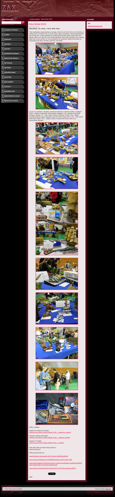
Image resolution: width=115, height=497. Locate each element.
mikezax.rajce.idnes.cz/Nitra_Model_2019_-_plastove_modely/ (49, 437)
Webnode (108, 489)
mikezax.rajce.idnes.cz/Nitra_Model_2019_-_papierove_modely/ (50, 432)
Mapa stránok (26, 1)
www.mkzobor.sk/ (35, 449)
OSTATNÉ (7, 77)
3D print (7, 68)
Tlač (18, 1)
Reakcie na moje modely (11, 101)
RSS (35, 1)
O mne (6, 35)
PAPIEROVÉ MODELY (11, 53)
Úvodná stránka (34, 19)
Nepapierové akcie (12, 96)
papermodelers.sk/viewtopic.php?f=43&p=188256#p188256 (48, 456)
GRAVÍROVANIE (9, 72)
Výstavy (7, 86)
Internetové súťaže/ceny (9, 92)
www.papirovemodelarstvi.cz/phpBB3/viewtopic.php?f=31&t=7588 (50, 460)
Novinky (7, 44)
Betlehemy (8, 82)
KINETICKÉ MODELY (11, 58)
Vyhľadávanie (7, 19)
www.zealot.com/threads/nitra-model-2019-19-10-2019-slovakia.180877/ (52, 468)
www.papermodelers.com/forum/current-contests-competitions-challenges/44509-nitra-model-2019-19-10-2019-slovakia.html (55, 464)
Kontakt (7, 39)
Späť (30, 477)
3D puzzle (8, 63)
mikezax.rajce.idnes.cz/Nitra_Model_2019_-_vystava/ (46, 443)
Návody (7, 49)
